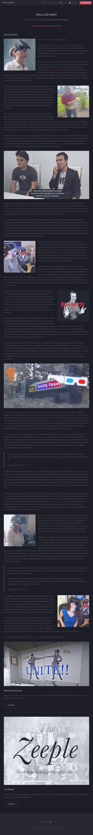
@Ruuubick (42, 437)
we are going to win (60, 501)
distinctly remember (62, 45)
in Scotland (13, 89)
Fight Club (41, 277)
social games (35, 581)
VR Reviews (86, 3)
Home (44, 3)
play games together (54, 420)
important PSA (8, 228)
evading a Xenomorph (55, 70)
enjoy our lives (72, 521)
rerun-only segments (66, 332)
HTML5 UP (59, 827)
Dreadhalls (13, 209)
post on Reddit (61, 144)
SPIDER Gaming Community (57, 250)
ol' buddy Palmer (34, 637)
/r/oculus (15, 454)
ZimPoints (7, 296)
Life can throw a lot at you (43, 626)
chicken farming (9, 607)
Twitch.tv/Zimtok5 (8, 3)
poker (49, 604)
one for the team (32, 553)
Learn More (11, 705)
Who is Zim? (53, 3)
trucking (44, 604)
